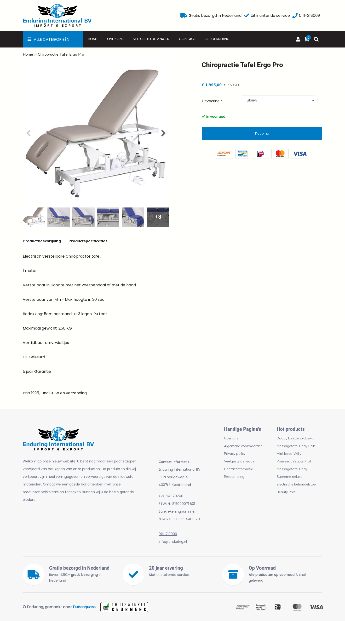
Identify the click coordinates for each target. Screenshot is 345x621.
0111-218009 (168, 534)
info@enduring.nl (173, 541)
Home (93, 38)
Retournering (218, 38)
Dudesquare (84, 607)
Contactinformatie (238, 469)
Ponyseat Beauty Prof (294, 461)
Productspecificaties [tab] (88, 240)
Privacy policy (234, 453)
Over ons (115, 38)
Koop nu (262, 133)
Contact (187, 38)
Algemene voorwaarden (243, 446)
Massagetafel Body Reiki (296, 446)
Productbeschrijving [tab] (42, 240)
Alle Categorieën (51, 39)
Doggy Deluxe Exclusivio (296, 438)
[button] (163, 133)
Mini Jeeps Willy (289, 453)
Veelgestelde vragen (151, 38)
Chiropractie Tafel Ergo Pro (61, 54)
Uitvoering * (212, 100)
